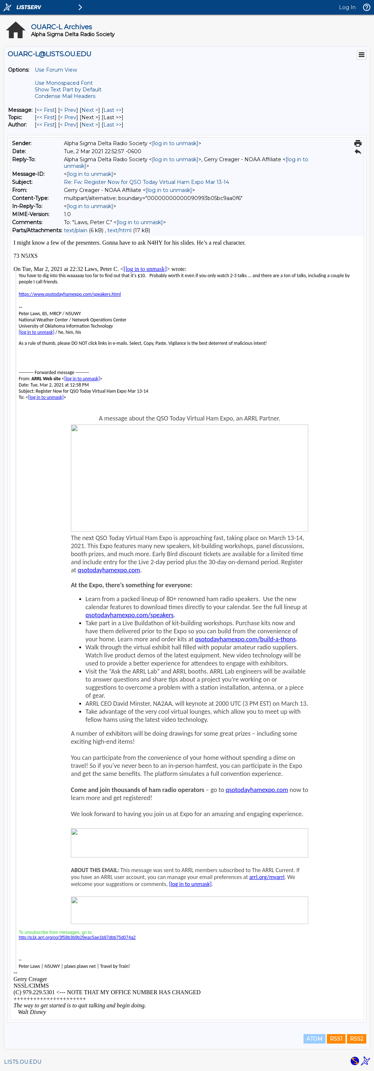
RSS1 (336, 1039)
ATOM (314, 1039)
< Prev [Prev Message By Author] (68, 124)
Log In (347, 7)
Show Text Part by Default (68, 89)
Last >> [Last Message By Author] (112, 124)
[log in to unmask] (175, 143)
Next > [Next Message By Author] (89, 124)
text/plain (75, 230)
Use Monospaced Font (64, 83)
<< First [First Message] (46, 110)
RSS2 (356, 1039)
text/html (119, 230)
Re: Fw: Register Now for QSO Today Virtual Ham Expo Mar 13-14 (146, 182)
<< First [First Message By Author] (46, 124)
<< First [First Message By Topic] (46, 117)
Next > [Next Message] (89, 110)
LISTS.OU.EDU (22, 1062)
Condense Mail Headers (65, 96)
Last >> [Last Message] (112, 110)
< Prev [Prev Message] (68, 110)
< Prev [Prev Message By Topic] (68, 117)
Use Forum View (56, 70)
